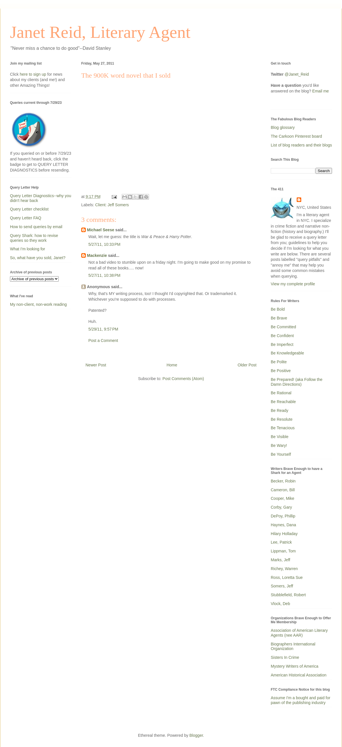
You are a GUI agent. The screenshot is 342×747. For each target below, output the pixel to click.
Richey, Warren (284, 568)
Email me (320, 91)
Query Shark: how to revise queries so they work (34, 238)
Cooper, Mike (282, 498)
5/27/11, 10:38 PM (104, 275)
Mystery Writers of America (294, 666)
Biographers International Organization (293, 646)
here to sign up (33, 74)
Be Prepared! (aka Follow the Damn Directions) (296, 382)
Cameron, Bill (283, 490)
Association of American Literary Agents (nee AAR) (299, 632)
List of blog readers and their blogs (301, 145)
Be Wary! (279, 445)
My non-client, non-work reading (38, 304)
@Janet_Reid (297, 74)
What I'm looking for (27, 249)
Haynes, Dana (283, 525)
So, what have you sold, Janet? (38, 257)
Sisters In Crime (285, 657)
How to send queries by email (36, 226)
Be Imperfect (282, 344)
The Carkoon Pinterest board (296, 136)
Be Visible (279, 436)
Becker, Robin (283, 481)
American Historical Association (298, 675)
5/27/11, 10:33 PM (104, 244)
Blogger (196, 735)
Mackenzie (97, 255)
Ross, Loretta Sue (287, 577)
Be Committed (283, 327)
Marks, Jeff (280, 560)
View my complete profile (293, 284)
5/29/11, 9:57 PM (103, 329)
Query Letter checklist (29, 209)
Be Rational (281, 393)
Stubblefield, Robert (288, 595)
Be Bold (278, 309)
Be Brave (279, 318)
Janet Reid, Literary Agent (100, 32)
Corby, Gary (281, 507)
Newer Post (95, 365)
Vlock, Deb (280, 603)
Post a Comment (103, 340)
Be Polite (279, 362)
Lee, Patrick (281, 542)
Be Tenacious (283, 428)
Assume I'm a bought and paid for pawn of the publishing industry (300, 700)
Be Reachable (283, 401)
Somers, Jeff (282, 586)
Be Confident (282, 335)
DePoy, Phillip (283, 516)
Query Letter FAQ (25, 218)
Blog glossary (283, 127)
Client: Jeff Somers (112, 205)
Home (171, 365)
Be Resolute (281, 419)
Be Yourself (281, 454)
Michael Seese (100, 230)
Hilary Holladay (284, 533)
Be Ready (279, 410)
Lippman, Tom (283, 551)
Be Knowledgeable (287, 353)
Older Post (247, 365)
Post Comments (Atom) (183, 378)
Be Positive (281, 370)
